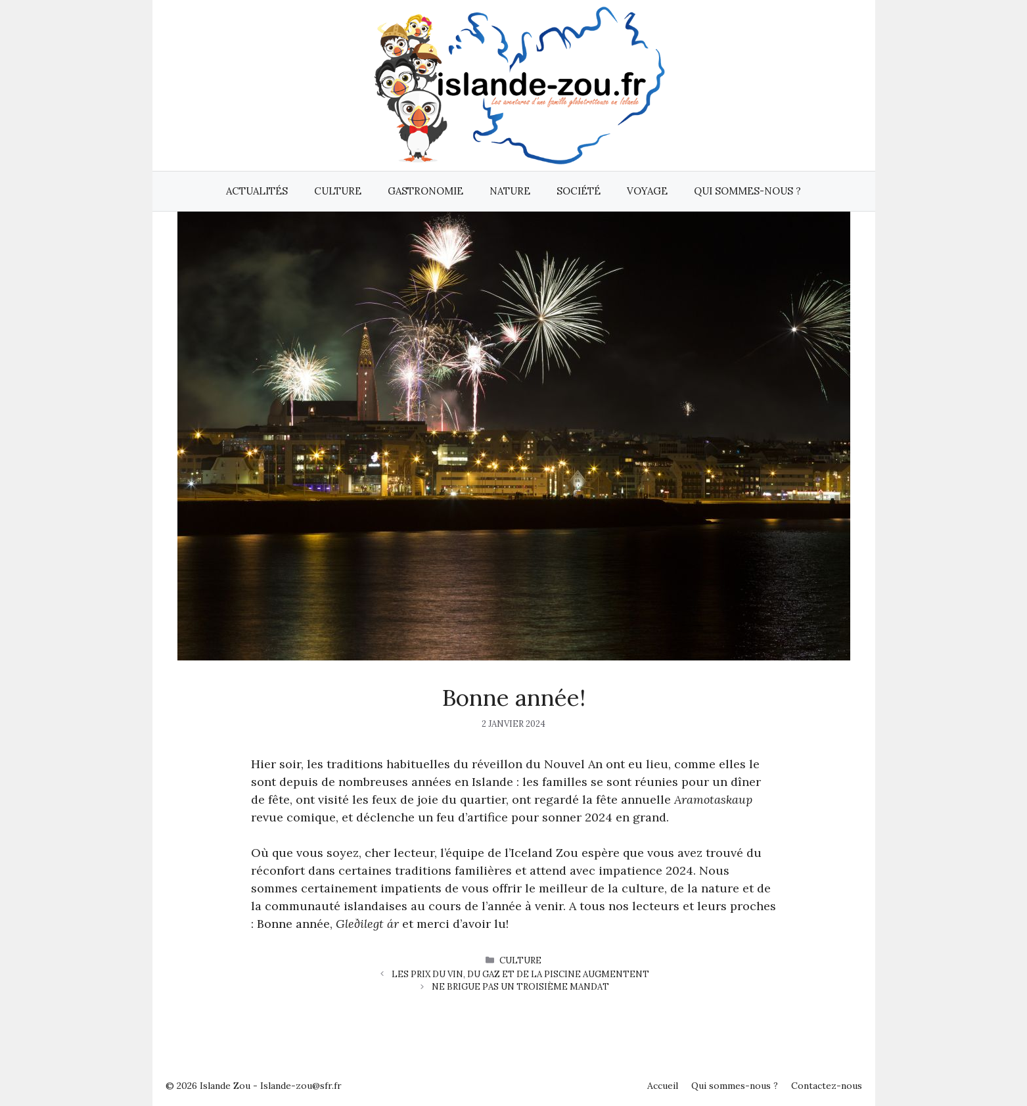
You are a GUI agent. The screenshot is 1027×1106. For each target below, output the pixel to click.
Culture (337, 191)
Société (579, 191)
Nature (510, 191)
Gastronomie (425, 191)
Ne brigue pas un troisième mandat (520, 986)
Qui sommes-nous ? (747, 191)
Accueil (662, 1086)
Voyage (647, 191)
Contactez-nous (826, 1086)
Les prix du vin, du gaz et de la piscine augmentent (520, 974)
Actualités (257, 191)
